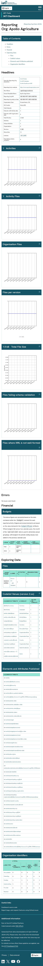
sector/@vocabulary (9, 648)
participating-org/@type (10, 636)
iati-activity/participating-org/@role (13, 783)
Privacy (4, 955)
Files (11, 56)
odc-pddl (23, 135)
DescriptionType (23, 629)
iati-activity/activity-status (10, 712)
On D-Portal (23, 79)
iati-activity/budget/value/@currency (13, 746)
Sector (21, 654)
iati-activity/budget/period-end (12, 727)
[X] (8, 961)
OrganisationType (24, 636)
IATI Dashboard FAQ (11, 946)
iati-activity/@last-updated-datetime (13, 693)
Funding (6, 880)
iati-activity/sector (8, 824)
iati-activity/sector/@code (10, 827)
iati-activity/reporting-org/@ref (12, 812)
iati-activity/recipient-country (11, 801)
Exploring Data (11, 53)
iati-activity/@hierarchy (10, 685)
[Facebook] (18, 961)
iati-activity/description (10, 754)
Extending (6, 876)
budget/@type (26, 526)
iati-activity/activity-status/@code (12, 716)
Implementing (7, 884)
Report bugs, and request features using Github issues (19, 910)
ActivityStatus (23, 617)
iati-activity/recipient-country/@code (13, 804)
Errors (8, 47)
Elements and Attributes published (21, 61)
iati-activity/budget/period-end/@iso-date (15, 731)
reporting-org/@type (9, 644)
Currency (21, 606)
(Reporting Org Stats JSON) (33, 24)
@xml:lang (7, 609)
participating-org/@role (10, 632)
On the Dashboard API (26, 83)
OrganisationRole (24, 632)
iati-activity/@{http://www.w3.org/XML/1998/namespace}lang (20, 697)
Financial (9, 50)
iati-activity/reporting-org (10, 808)
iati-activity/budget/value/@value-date (14, 750)
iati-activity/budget (9, 720)
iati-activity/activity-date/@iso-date (13, 704)
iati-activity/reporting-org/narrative (13, 820)
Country (21, 640)
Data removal (15, 955)
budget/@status (8, 621)
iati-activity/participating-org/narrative (14, 791)
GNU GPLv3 (19, 926)
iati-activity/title (8, 839)
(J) (39, 148)
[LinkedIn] (3, 961)
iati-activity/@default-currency (12, 682)
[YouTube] (13, 961)
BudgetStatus (23, 621)
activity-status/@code (9, 617)
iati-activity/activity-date (10, 701)
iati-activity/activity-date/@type (12, 708)
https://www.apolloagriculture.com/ (29, 87)
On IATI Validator (24, 81)
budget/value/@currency (10, 625)
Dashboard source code (9, 907)
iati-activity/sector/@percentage (12, 831)
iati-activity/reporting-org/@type (12, 816)
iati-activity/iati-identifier (10, 772)
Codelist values (15, 58)
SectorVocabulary (24, 648)
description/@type (9, 629)
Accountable (7, 872)
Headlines (10, 44)
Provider (6, 888)
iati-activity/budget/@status (11, 723)
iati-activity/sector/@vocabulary (12, 835)
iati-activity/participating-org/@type (13, 787)
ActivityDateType (23, 613)
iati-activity (7, 678)
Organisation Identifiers (17, 64)
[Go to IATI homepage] (9, 2)
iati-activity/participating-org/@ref (13, 779)
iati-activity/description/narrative (12, 762)
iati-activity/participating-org (11, 776)
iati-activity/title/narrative (10, 843)
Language (22, 609)
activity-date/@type (9, 613)
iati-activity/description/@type (12, 758)
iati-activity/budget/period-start (12, 735)
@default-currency (9, 606)
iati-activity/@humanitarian (11, 689)
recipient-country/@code (10, 640)
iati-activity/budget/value (10, 743)
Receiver (6, 891)
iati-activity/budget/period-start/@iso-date (15, 739)
